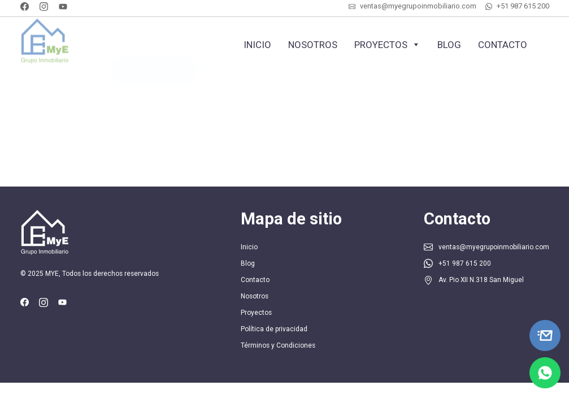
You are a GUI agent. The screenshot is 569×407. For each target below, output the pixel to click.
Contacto (502, 44)
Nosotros (312, 44)
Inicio (257, 44)
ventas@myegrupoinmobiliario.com (418, 6)
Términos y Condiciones (278, 345)
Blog (449, 44)
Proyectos (387, 44)
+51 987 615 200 (523, 6)
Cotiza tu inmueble (154, 77)
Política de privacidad (274, 329)
